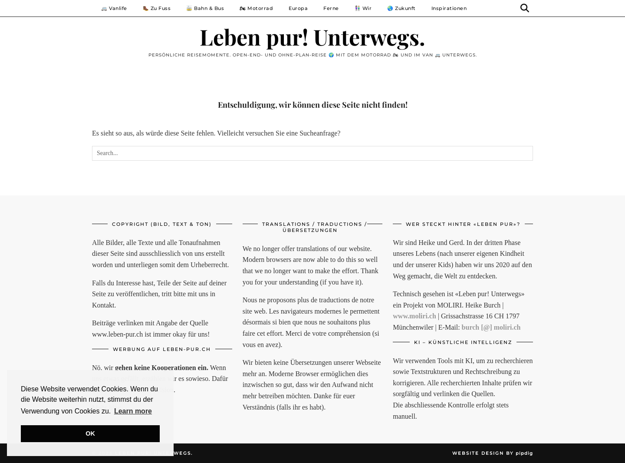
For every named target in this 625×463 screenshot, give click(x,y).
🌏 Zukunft (401, 8)
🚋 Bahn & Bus (205, 8)
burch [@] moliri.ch (491, 327)
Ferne (331, 8)
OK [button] (90, 433)
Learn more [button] (133, 411)
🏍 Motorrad (256, 8)
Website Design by (492, 453)
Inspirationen (449, 8)
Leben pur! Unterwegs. (312, 36)
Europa (298, 8)
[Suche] (525, 8)
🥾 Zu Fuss (157, 8)
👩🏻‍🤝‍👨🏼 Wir (363, 8)
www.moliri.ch (414, 316)
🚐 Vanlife (114, 8)
